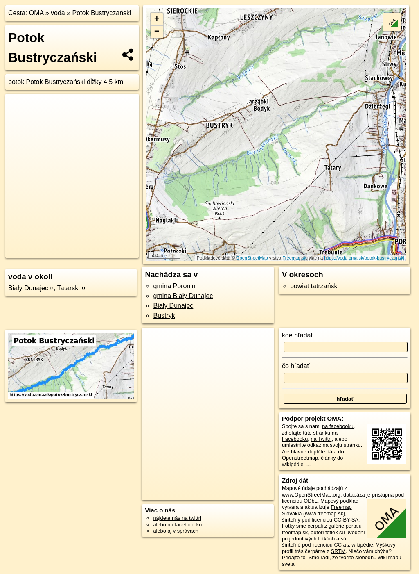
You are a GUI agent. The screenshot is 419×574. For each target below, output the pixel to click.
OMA (36, 12)
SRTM (338, 551)
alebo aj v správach (175, 531)
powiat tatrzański (314, 285)
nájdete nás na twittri (177, 518)
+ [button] (157, 19)
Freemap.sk (294, 257)
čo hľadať (296, 365)
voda (58, 12)
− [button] (157, 32)
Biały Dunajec (28, 288)
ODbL (310, 501)
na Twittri (321, 439)
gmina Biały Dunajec (183, 295)
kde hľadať (297, 335)
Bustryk (164, 315)
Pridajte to (294, 557)
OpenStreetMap (252, 257)
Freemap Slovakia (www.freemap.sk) (317, 510)
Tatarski (68, 288)
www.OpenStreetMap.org (311, 495)
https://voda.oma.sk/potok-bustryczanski (364, 257)
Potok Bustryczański (101, 12)
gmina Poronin (174, 285)
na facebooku (338, 426)
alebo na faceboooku (177, 525)
